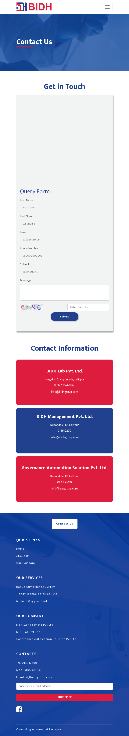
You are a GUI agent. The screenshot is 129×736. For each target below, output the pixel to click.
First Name (27, 200)
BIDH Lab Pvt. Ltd (28, 632)
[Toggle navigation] (107, 7)
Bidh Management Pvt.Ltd (34, 624)
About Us (23, 556)
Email (23, 232)
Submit (64, 316)
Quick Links (28, 540)
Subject (24, 264)
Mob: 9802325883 (29, 670)
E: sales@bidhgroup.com (34, 677)
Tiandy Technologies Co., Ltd (37, 593)
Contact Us (64, 523)
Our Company (26, 563)
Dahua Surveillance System (36, 586)
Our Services (29, 578)
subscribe (64, 697)
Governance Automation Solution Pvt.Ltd (46, 639)
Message (25, 280)
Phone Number (29, 248)
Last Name (26, 216)
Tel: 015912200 (26, 663)
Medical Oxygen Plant (32, 601)
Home (20, 548)
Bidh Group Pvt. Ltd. (56, 729)
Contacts (26, 654)
